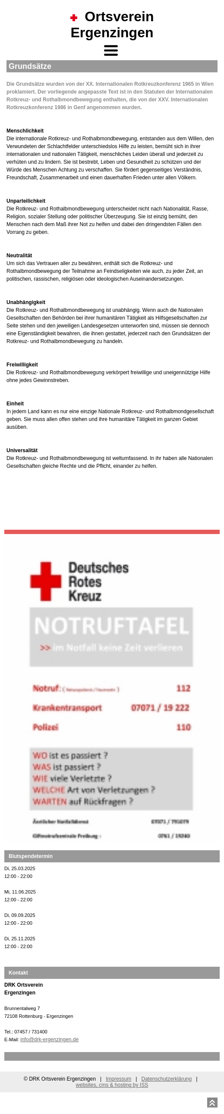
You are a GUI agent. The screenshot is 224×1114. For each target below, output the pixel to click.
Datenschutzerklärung (166, 1079)
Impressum (118, 1079)
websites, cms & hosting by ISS (112, 1085)
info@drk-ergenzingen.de (49, 1039)
